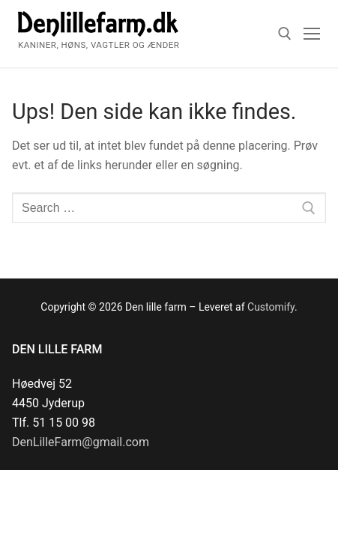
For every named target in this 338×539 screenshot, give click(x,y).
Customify (271, 307)
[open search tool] (285, 33)
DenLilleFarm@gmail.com (80, 442)
